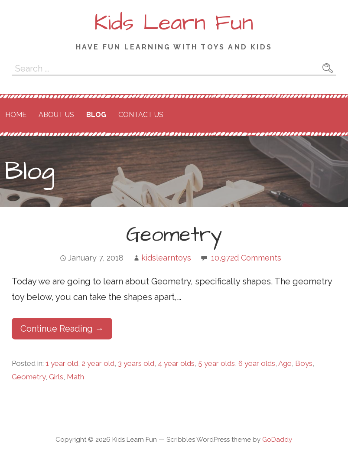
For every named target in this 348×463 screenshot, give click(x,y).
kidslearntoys (166, 257)
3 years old (136, 363)
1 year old (62, 363)
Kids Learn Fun (174, 23)
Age (285, 363)
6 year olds (256, 363)
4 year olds (176, 363)
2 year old (97, 363)
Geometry (174, 235)
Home (15, 115)
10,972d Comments (246, 257)
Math (75, 376)
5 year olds (216, 363)
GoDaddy (277, 439)
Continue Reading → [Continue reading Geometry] (62, 328)
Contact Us (140, 115)
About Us (56, 115)
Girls (56, 376)
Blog (96, 115)
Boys (303, 363)
